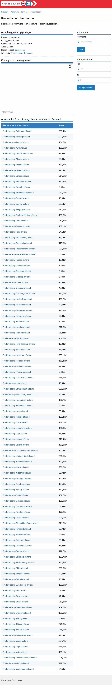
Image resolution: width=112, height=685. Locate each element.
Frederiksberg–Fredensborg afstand (18, 237)
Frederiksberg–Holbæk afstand (16, 350)
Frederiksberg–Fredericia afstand (17, 243)
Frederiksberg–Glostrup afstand (16, 277)
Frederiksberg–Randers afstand (16, 512)
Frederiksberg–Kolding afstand (16, 417)
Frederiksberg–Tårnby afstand (16, 618)
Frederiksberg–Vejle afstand (15, 652)
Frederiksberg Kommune (22, 53)
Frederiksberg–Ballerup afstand (16, 170)
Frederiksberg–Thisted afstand (16, 624)
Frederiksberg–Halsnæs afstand (17, 305)
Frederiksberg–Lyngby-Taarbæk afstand (20, 450)
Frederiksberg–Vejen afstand (15, 646)
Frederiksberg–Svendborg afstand (18, 607)
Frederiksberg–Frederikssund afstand (19, 254)
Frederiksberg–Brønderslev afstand (18, 193)
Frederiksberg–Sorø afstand (15, 590)
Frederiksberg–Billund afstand (16, 176)
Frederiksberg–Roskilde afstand (17, 540)
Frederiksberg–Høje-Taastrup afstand (19, 344)
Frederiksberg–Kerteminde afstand (18, 400)
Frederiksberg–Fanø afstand (15, 221)
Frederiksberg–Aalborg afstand (16, 137)
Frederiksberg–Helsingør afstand (17, 316)
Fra (78, 64)
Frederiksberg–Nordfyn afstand (16, 484)
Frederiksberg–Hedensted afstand (18, 310)
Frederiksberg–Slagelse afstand (17, 574)
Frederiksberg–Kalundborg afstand (18, 394)
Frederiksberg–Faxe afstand (15, 232)
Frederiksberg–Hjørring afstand (16, 338)
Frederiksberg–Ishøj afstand (15, 383)
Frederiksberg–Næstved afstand (17, 473)
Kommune (81, 37)
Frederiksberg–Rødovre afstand (17, 534)
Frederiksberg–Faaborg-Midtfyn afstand (20, 215)
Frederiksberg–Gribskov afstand (17, 288)
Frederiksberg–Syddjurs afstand (17, 613)
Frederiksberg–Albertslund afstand (18, 153)
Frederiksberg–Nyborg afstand (16, 490)
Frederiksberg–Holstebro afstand (17, 355)
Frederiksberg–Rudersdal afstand (17, 546)
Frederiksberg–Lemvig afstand (16, 439)
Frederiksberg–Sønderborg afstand (18, 585)
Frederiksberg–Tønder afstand (16, 630)
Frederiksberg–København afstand (18, 405)
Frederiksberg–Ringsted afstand (17, 529)
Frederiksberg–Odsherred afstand (17, 506)
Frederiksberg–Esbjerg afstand (16, 209)
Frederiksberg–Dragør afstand (16, 198)
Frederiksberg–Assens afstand (16, 165)
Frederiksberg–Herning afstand (16, 327)
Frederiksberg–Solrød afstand (16, 579)
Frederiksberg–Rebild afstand (15, 518)
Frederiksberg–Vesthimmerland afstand (20, 658)
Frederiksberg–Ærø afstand (15, 148)
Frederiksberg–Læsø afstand (15, 422)
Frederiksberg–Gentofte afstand (17, 265)
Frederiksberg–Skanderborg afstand (18, 562)
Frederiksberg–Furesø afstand (16, 260)
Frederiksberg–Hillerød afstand (16, 333)
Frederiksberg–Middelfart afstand (17, 462)
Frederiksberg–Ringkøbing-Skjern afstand (21, 523)
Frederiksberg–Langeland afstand (17, 428)
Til (78, 75)
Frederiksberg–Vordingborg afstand (18, 669)
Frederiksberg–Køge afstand (15, 411)
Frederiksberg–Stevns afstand (16, 596)
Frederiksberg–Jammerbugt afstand (18, 389)
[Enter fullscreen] (70, 66)
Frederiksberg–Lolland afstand (16, 445)
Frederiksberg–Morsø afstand (15, 467)
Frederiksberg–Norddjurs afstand (17, 478)
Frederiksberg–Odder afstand (15, 495)
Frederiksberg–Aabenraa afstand (17, 131)
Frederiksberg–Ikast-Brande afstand (18, 377)
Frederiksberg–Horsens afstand (16, 361)
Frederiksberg (19, 50)
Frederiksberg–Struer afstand (15, 602)
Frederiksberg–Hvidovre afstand (17, 372)
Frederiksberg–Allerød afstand (16, 159)
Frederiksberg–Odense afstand (16, 501)
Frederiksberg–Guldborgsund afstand (19, 293)
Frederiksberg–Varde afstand (15, 641)
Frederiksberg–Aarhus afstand (16, 142)
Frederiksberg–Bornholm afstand (17, 181)
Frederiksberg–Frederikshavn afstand (19, 249)
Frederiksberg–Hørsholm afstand (17, 366)
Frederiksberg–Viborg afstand (16, 663)
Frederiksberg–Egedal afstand (16, 204)
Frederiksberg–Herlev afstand (16, 321)
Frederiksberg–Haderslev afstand (17, 299)
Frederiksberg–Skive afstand (15, 568)
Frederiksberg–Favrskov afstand (17, 226)
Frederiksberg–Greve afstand (15, 282)
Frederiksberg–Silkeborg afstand (17, 557)
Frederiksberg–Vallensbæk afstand (18, 635)
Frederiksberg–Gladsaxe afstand (17, 271)
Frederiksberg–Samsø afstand (16, 551)
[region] (37, 88)
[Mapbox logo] (7, 112)
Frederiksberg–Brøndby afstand (16, 187)
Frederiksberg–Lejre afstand (15, 434)
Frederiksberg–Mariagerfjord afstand (19, 456)
